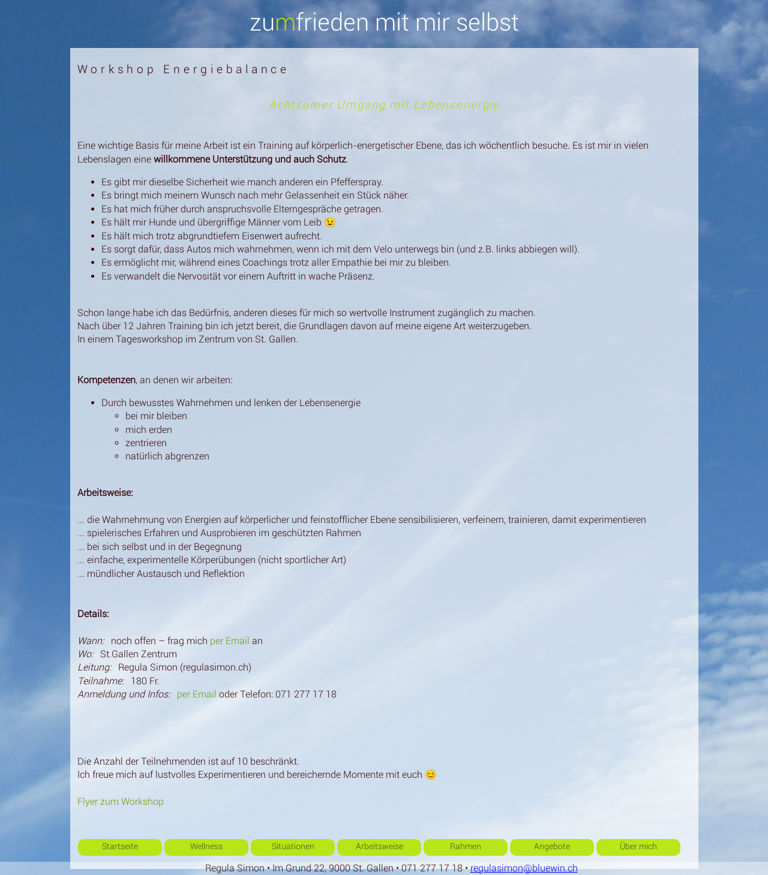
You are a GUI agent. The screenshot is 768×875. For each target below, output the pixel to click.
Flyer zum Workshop (120, 801)
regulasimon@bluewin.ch (524, 868)
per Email (230, 641)
